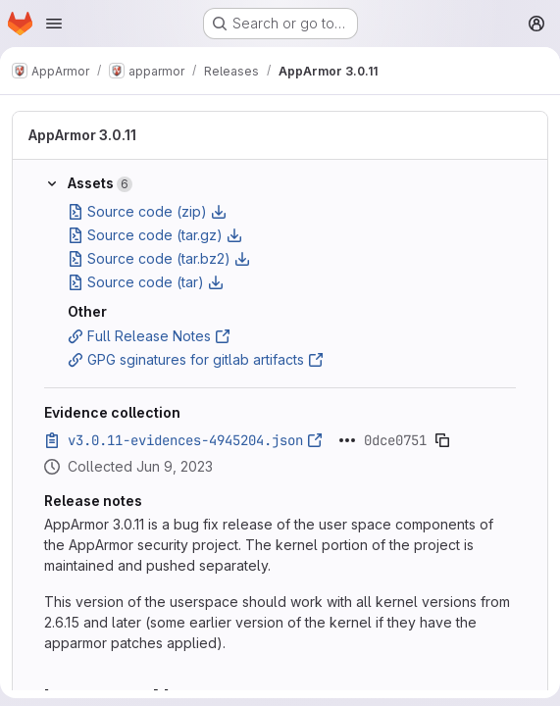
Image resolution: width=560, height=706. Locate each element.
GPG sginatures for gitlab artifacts (196, 359)
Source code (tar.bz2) (159, 258)
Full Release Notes (149, 336)
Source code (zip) (147, 211)
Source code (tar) (146, 282)
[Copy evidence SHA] (442, 440)
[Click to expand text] (347, 440)
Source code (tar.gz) (155, 235)
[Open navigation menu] (54, 23)
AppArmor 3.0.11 (82, 134)
